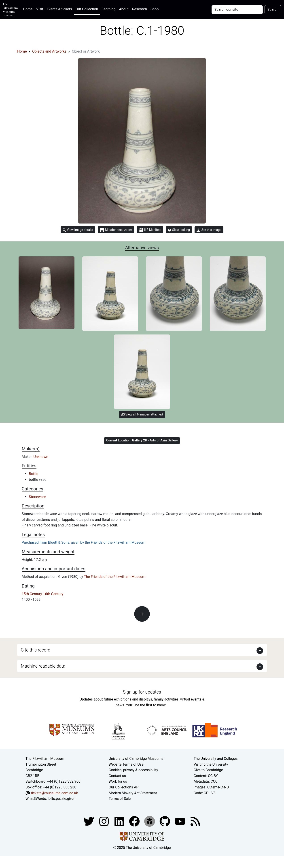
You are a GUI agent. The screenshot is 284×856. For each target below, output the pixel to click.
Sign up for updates (142, 692)
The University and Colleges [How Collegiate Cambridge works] (215, 758)
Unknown (40, 457)
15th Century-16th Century (42, 594)
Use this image (209, 230)
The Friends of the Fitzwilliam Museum (114, 577)
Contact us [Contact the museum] (117, 776)
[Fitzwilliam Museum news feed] (195, 821)
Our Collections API (124, 787)
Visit (39, 9)
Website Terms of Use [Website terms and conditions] (126, 764)
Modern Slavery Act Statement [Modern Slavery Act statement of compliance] (133, 793)
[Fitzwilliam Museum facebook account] (119, 821)
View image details (78, 230)
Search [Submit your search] (272, 9)
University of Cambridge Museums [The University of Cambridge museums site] (136, 758)
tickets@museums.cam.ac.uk (54, 793)
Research (139, 9)
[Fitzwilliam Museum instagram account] (104, 821)
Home (28, 8)
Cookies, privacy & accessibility (133, 770)
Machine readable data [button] (43, 666)
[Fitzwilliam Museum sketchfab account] (150, 821)
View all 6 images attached (142, 414)
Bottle (33, 474)
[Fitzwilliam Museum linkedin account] (134, 821)
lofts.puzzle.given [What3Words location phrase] (61, 798)
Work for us (118, 781)
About (124, 9)
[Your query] (237, 9)
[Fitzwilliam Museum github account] (165, 821)
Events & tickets (59, 9)
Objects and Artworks (49, 51)
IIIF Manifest (150, 230)
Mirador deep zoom (116, 230)
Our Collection (87, 9)
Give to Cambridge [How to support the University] (208, 770)
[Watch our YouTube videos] (180, 821)
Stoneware (37, 497)
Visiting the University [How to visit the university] (211, 764)
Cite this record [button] (35, 650)
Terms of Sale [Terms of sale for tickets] (120, 798)
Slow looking (179, 230)
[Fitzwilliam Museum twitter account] (89, 821)
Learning (108, 9)
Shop (154, 9)
